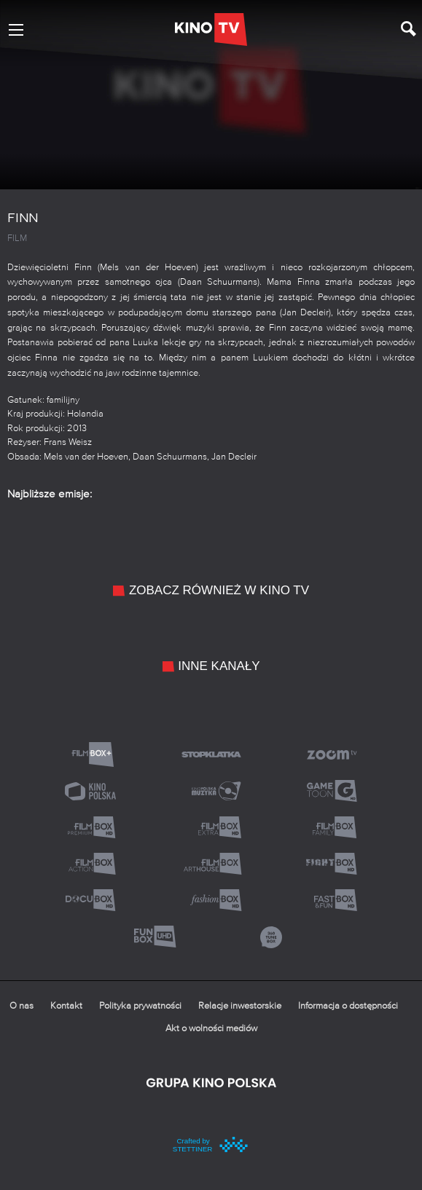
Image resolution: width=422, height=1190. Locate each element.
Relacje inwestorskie (239, 1006)
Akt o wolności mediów (211, 1028)
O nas (21, 1006)
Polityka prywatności (140, 1006)
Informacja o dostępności (348, 1006)
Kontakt (66, 1006)
